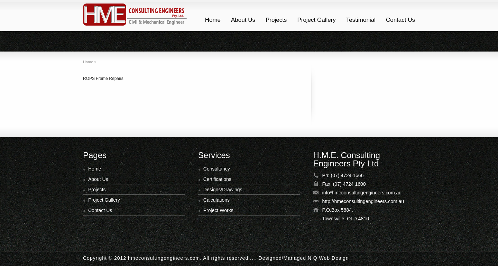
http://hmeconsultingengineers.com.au (363, 201)
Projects (276, 20)
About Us (243, 20)
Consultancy (216, 169)
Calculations (216, 200)
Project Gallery (316, 20)
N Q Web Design (328, 258)
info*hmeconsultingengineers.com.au (362, 192)
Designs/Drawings (222, 189)
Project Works (218, 210)
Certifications (217, 179)
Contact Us (400, 20)
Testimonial (361, 20)
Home (213, 20)
